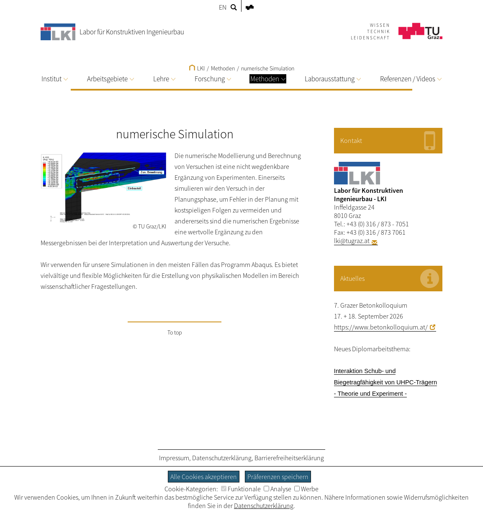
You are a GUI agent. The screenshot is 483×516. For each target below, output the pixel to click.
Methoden (267, 78)
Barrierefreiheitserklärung (289, 458)
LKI (197, 68)
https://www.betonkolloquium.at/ (381, 327)
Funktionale (241, 489)
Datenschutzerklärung (222, 458)
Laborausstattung (333, 78)
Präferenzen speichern (277, 476)
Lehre (164, 78)
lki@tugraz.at (352, 240)
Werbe (306, 489)
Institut (54, 78)
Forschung (213, 78)
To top (174, 332)
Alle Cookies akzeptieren (203, 476)
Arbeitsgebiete (110, 78)
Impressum (174, 458)
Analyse (277, 489)
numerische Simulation (267, 68)
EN (222, 7)
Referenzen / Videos (411, 78)
